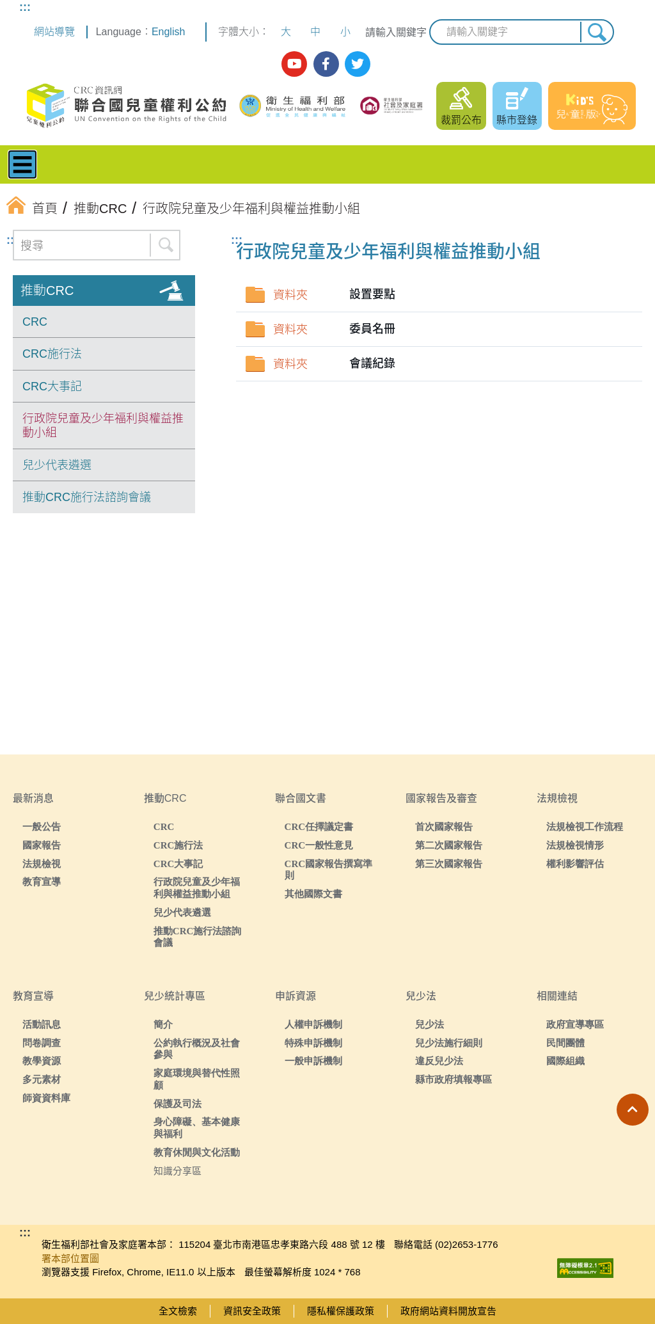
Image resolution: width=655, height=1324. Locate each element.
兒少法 (429, 1024)
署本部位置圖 (70, 1258)
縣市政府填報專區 (453, 1079)
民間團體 (565, 1043)
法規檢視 (41, 863)
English (168, 31)
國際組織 (565, 1060)
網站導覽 (54, 31)
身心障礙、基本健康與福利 (197, 1127)
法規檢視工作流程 (584, 826)
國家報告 (41, 845)
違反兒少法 (439, 1060)
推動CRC (47, 290)
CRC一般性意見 (319, 845)
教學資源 (41, 1060)
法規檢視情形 (575, 845)
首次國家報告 (444, 826)
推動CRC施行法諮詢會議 (86, 497)
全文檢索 (178, 1310)
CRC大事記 (52, 386)
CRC (34, 321)
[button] (633, 1110)
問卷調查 (41, 1043)
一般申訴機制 (313, 1060)
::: (25, 7)
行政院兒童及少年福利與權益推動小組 (103, 425)
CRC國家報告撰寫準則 (329, 870)
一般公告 (41, 826)
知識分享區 (177, 1170)
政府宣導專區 (575, 1024)
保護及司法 (177, 1103)
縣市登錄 (516, 120)
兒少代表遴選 (56, 465)
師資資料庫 (46, 1098)
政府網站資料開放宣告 (448, 1310)
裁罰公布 (461, 120)
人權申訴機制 (313, 1024)
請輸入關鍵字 (396, 32)
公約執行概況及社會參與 (197, 1049)
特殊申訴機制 (313, 1043)
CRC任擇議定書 (319, 826)
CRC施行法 (52, 353)
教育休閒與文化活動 (197, 1152)
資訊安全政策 (252, 1310)
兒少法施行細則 (448, 1043)
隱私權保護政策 (340, 1310)
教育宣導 (41, 881)
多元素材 (41, 1079)
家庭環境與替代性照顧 (197, 1079)
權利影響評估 (575, 863)
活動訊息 (41, 1024)
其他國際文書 (313, 893)
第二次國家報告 (448, 845)
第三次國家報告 (448, 863)
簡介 (163, 1024)
